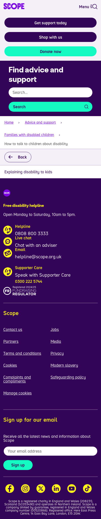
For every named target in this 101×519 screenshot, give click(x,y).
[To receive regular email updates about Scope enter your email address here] (50, 451)
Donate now (50, 51)
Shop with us (50, 37)
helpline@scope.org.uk (38, 256)
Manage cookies (17, 393)
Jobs (54, 329)
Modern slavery (64, 365)
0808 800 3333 (31, 233)
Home (8, 122)
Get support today (50, 22)
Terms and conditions (22, 353)
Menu (88, 6)
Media (55, 341)
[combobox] (50, 94)
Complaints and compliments (17, 379)
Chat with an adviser (36, 245)
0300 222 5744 (28, 281)
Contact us (12, 329)
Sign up (18, 465)
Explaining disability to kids (28, 171)
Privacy (57, 353)
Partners (11, 341)
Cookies (10, 365)
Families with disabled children (29, 134)
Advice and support (40, 122)
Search (19, 106)
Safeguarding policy (68, 377)
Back (22, 157)
